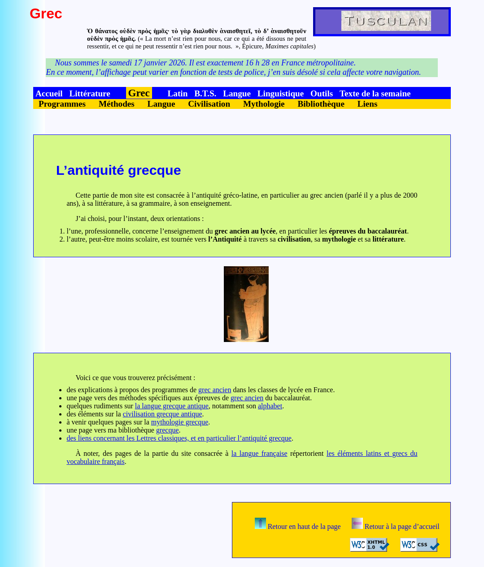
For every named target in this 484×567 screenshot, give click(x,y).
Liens (368, 103)
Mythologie (264, 103)
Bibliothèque (320, 103)
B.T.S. (205, 93)
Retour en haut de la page (298, 526)
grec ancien (214, 390)
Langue (237, 93)
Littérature (89, 93)
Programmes (62, 103)
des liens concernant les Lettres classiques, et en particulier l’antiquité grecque (179, 438)
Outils (321, 93)
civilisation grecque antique (162, 414)
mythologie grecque (180, 422)
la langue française (259, 453)
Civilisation (209, 103)
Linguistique (280, 93)
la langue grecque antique (172, 406)
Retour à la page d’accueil (396, 526)
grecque (167, 430)
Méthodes (117, 103)
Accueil (49, 93)
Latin (178, 93)
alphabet (270, 406)
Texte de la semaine (375, 93)
